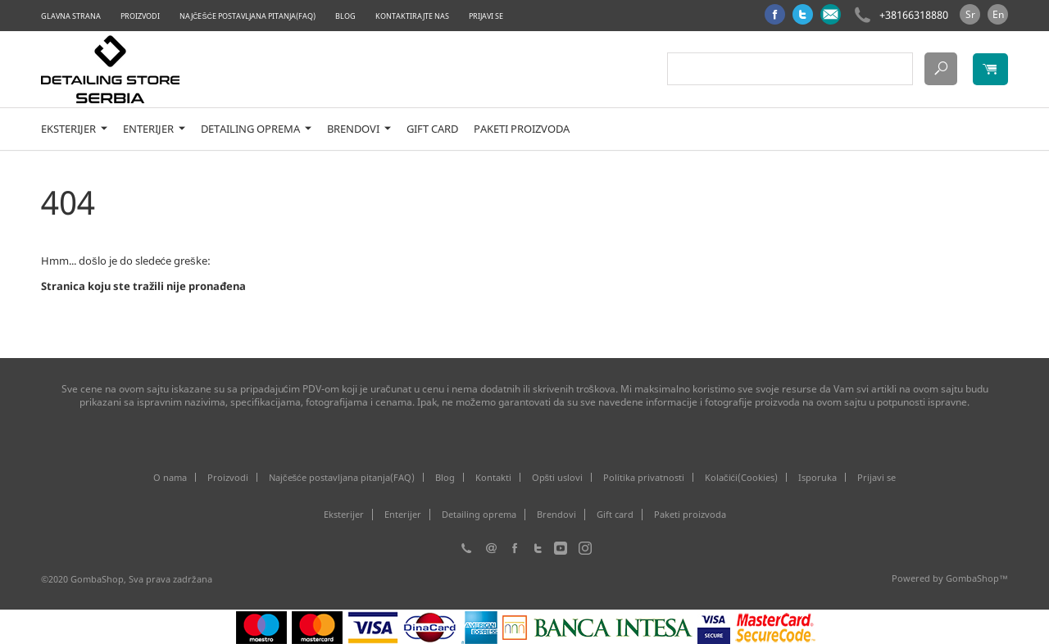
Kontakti (493, 477)
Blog (345, 16)
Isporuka (817, 477)
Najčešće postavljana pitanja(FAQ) (247, 16)
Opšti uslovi (558, 477)
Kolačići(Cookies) (741, 477)
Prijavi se (486, 16)
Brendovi (359, 129)
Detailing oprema (256, 129)
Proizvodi (140, 16)
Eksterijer (74, 129)
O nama (170, 477)
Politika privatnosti (643, 477)
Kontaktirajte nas (412, 16)
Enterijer (154, 129)
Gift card (432, 129)
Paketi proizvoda (522, 129)
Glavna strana (71, 16)
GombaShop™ (977, 578)
